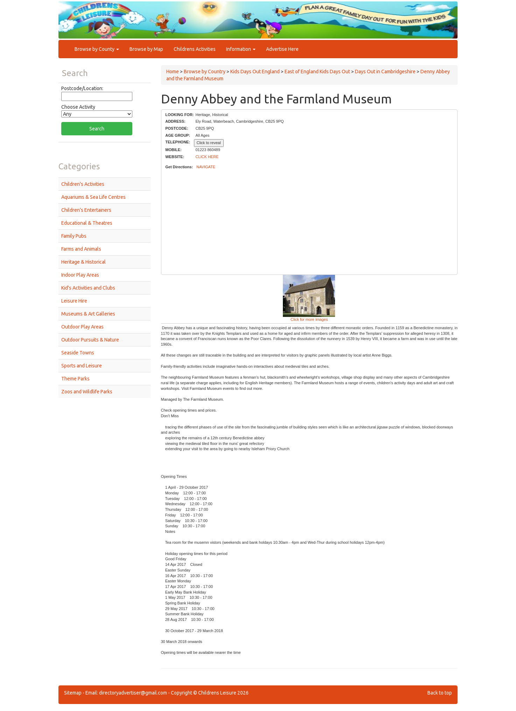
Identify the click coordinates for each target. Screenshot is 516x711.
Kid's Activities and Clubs (88, 288)
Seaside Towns (77, 353)
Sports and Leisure (81, 365)
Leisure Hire (74, 301)
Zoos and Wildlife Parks (86, 391)
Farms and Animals (81, 249)
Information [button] (241, 49)
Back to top (439, 693)
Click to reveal (209, 143)
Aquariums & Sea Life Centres (93, 197)
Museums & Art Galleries (88, 314)
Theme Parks (75, 378)
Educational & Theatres (86, 223)
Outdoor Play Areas (82, 327)
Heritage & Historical (83, 262)
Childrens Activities (195, 49)
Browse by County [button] (97, 49)
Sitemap (73, 693)
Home (172, 71)
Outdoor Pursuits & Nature (90, 340)
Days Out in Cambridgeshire (385, 71)
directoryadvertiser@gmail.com (133, 693)
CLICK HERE (207, 157)
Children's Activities (82, 184)
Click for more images (309, 319)
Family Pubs (73, 236)
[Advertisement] (309, 222)
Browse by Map (146, 49)
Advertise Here (282, 49)
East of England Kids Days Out (317, 71)
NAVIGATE (205, 167)
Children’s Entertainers (86, 210)
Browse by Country (204, 71)
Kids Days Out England (255, 71)
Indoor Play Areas (80, 275)
